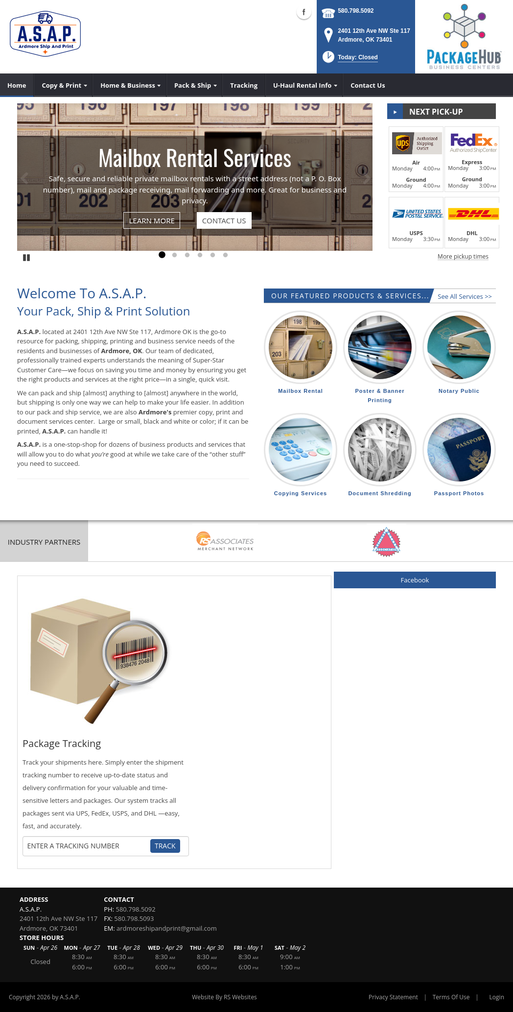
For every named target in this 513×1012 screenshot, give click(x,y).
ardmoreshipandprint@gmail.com (167, 928)
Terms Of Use (451, 997)
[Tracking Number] (88, 846)
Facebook (415, 580)
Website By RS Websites (224, 997)
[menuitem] (17, 85)
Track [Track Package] (165, 845)
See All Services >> (465, 296)
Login (497, 997)
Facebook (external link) (304, 11)
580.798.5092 (355, 10)
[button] (349, 60)
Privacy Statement (393, 997)
